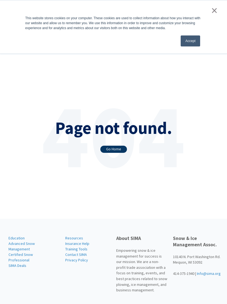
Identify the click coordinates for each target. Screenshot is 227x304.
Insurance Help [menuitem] (77, 243)
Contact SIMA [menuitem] (76, 254)
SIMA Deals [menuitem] (17, 265)
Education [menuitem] (16, 238)
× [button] (214, 10)
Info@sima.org (209, 273)
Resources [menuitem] (74, 238)
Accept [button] (190, 41)
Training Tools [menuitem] (76, 249)
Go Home (113, 149)
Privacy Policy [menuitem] (76, 260)
